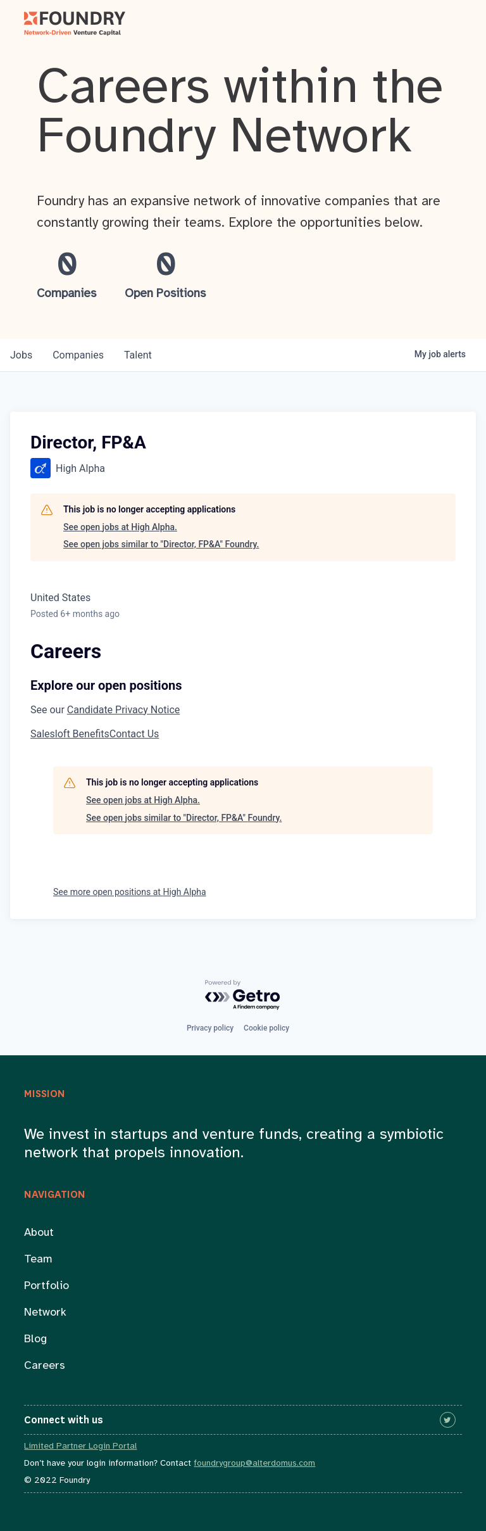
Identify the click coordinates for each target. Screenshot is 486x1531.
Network (45, 1313)
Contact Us (134, 734)
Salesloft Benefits (69, 734)
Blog (35, 1339)
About (39, 1233)
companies (78, 355)
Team (38, 1260)
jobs (21, 355)
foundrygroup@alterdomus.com (254, 1463)
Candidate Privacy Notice (123, 710)
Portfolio (46, 1286)
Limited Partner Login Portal (80, 1446)
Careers (44, 1366)
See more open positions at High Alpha (129, 892)
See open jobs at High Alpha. (120, 527)
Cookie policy (266, 1028)
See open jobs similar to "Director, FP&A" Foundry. (161, 544)
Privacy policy (210, 1028)
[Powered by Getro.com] (243, 995)
